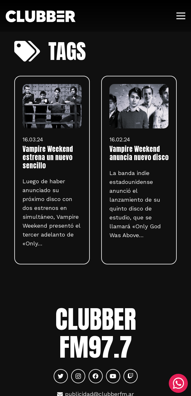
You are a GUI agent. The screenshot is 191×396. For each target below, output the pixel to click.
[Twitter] (61, 376)
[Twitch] (130, 376)
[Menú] (181, 16)
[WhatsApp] (178, 383)
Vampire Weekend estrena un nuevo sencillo (48, 157)
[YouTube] (113, 376)
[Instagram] (78, 376)
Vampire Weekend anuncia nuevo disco (138, 153)
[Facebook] (96, 376)
